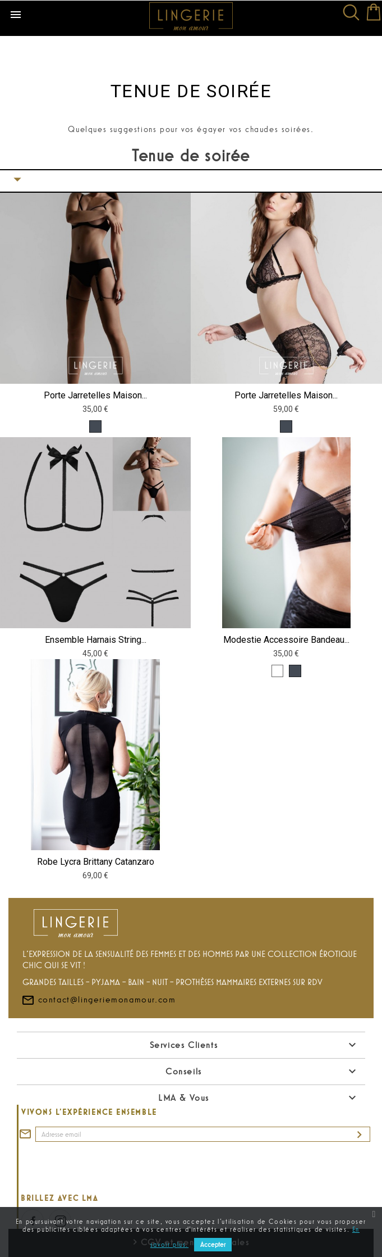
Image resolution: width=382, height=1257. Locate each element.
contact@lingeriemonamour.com (98, 1019)
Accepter (212, 1245)
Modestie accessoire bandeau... (286, 639)
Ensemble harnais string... (95, 639)
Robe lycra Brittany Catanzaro (95, 861)
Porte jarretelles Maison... (95, 395)
